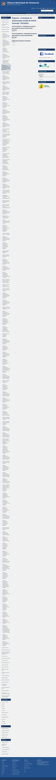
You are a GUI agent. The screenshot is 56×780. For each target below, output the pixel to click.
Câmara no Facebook (42, 49)
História (3, 763)
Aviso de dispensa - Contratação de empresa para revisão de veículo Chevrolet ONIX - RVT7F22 (23, 28)
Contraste (49, 8)
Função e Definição (5, 765)
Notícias (3, 769)
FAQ (25, 769)
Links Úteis (4, 739)
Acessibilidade (40, 8)
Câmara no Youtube (42, 35)
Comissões (14, 767)
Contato (45, 8)
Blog (2, 774)
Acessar (54, 0)
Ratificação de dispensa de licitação (21, 41)
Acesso (3, 761)
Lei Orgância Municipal (16, 772)
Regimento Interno (15, 769)
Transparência (4, 17)
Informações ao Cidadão (28, 763)
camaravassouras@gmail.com (44, 764)
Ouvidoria (34, 13)
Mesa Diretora (14, 765)
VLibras (54, 8)
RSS (46, 13)
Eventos (3, 772)
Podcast (40, 17)
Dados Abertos (26, 765)
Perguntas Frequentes (40, 13)
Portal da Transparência (15, 15)
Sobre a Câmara (4, 699)
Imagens (49, 13)
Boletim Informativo (27, 767)
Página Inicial (29, 13)
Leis (2, 726)
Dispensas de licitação (23, 15)
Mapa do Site (34, 8)
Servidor (53, 13)
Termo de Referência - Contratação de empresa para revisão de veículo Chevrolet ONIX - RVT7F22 (24, 35)
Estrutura (3, 767)
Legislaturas (14, 763)
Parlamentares (14, 761)
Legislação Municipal (15, 774)
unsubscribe (41, 79)
